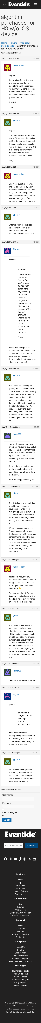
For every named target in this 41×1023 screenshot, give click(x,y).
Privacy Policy (29, 1012)
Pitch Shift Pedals (20, 974)
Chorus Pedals (20, 977)
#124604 (36, 167)
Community (20, 898)
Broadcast (20, 888)
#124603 (36, 114)
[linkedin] (35, 859)
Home (4, 43)
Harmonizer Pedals (20, 971)
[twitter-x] (30, 859)
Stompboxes (7, 46)
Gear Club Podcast (20, 916)
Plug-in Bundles (20, 985)
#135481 (36, 664)
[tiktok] (20, 859)
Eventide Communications (20, 961)
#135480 (35, 608)
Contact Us (20, 937)
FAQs (20, 926)
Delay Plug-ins (20, 982)
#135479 (35, 560)
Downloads (20, 928)
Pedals (20, 880)
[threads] (25, 859)
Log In (7, 820)
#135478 (35, 486)
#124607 (36, 242)
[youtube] (16, 859)
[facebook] (6, 859)
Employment (20, 953)
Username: (7, 795)
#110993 (36, 58)
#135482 (36, 687)
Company (20, 941)
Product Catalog (20, 891)
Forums (13, 43)
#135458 (35, 369)
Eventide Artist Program (20, 913)
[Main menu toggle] (35, 4)
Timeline (20, 950)
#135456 (35, 208)
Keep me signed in (9, 814)
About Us (21, 947)
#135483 (35, 753)
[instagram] (11, 859)
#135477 (35, 427)
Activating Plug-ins (20, 934)
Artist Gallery (20, 910)
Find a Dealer (20, 894)
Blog (20, 904)
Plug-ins (20, 883)
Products (24, 43)
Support (20, 920)
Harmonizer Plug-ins (20, 980)
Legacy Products (20, 956)
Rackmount (20, 885)
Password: (7, 803)
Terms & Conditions (13, 1012)
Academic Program (20, 959)
